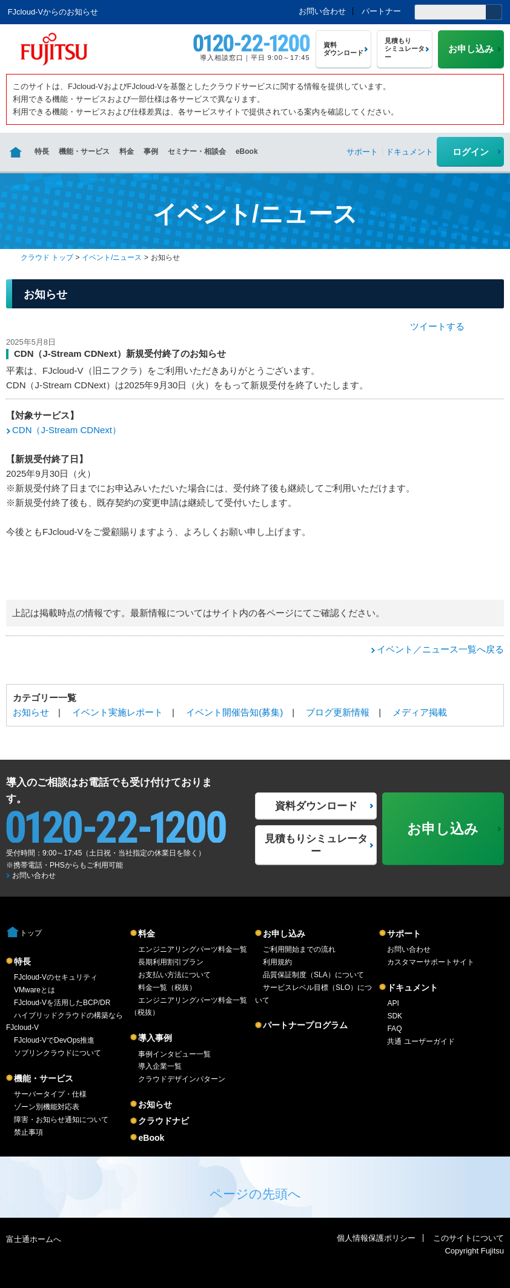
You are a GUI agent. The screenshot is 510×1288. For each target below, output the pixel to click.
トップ (31, 933)
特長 (42, 151)
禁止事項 (28, 1132)
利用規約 (277, 962)
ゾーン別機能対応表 (46, 1107)
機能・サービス (84, 151)
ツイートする (437, 326)
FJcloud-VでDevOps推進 (54, 1040)
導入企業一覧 (160, 1066)
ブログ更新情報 (337, 712)
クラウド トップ (47, 257)
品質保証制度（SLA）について (313, 975)
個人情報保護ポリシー (376, 1238)
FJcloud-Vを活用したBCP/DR (62, 1002)
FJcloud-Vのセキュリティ (56, 977)
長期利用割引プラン (171, 962)
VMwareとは (34, 990)
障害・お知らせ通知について (61, 1119)
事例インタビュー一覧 (174, 1054)
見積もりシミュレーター (316, 845)
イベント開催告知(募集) (234, 712)
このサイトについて (468, 1238)
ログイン (470, 152)
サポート (404, 933)
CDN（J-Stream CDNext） (66, 430)
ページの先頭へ (255, 1194)
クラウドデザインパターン (181, 1079)
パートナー (381, 11)
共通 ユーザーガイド (420, 1041)
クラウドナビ (163, 1121)
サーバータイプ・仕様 (50, 1094)
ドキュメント (412, 987)
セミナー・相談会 (197, 151)
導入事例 (155, 1038)
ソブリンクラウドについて (57, 1053)
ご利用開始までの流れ (299, 949)
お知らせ (31, 712)
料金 (126, 151)
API (393, 1003)
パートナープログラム (305, 1025)
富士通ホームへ (33, 1239)
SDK (394, 1016)
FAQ (394, 1028)
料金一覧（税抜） (167, 987)
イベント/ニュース (112, 257)
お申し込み (284, 933)
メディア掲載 (419, 712)
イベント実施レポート (117, 712)
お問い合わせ (322, 11)
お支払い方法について (174, 975)
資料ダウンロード (316, 806)
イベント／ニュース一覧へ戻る (440, 649)
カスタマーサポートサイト (430, 962)
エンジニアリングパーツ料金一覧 (192, 949)
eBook (247, 151)
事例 (151, 151)
